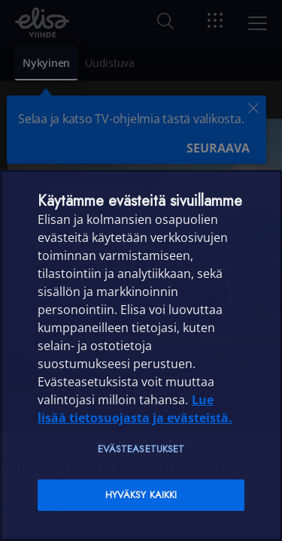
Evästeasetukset (141, 449)
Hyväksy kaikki (141, 495)
